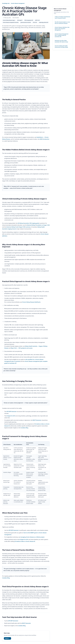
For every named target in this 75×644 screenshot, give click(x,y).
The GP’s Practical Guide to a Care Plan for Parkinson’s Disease (62, 22)
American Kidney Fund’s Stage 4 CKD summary (18, 227)
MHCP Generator (37, 420)
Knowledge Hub (6, 3)
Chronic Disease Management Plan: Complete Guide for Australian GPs (61, 35)
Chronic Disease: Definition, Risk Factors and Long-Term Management (62, 29)
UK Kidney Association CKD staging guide (28, 223)
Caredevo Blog (24, 427)
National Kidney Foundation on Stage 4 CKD (38, 225)
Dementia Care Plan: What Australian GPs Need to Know (61, 41)
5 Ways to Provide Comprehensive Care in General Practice (62, 17)
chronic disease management (18, 3)
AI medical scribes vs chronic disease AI (25, 541)
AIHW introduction (44, 139)
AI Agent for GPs (11, 416)
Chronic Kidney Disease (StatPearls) (31, 302)
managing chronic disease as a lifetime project (32, 537)
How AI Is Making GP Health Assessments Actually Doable (61, 46)
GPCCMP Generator (12, 411)
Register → (7, 638)
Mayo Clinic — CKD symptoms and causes (21, 348)
